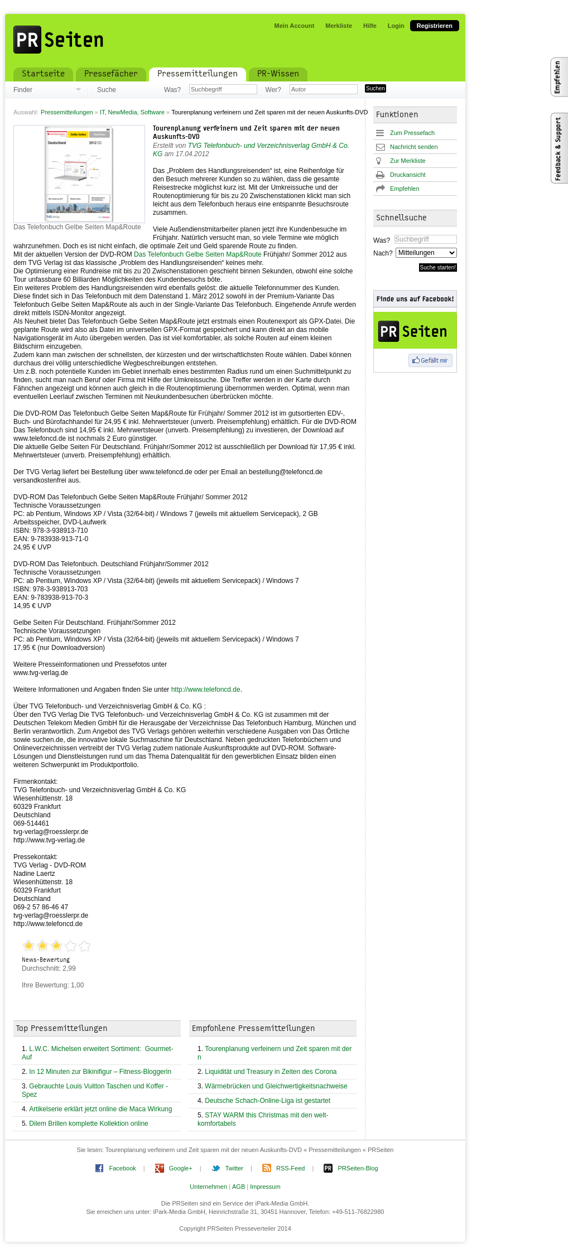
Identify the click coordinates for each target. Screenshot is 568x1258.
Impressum (265, 1186)
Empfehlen (405, 188)
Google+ (180, 1168)
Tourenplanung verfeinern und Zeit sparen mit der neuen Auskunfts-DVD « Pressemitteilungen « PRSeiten (249, 1149)
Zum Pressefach (412, 132)
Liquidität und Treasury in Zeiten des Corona (270, 1072)
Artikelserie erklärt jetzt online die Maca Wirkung (100, 1109)
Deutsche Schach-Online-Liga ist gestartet (267, 1101)
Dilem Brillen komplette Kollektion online (88, 1123)
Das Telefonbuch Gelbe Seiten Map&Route (198, 254)
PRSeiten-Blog (358, 1168)
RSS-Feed (290, 1168)
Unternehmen (208, 1186)
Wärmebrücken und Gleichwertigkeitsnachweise (276, 1086)
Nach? (382, 253)
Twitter (234, 1168)
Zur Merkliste (408, 160)
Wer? (273, 90)
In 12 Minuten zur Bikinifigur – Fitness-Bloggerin (100, 1072)
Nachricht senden (414, 146)
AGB (238, 1186)
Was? (172, 90)
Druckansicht (408, 174)
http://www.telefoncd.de (205, 689)
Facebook (122, 1168)
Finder (22, 90)
